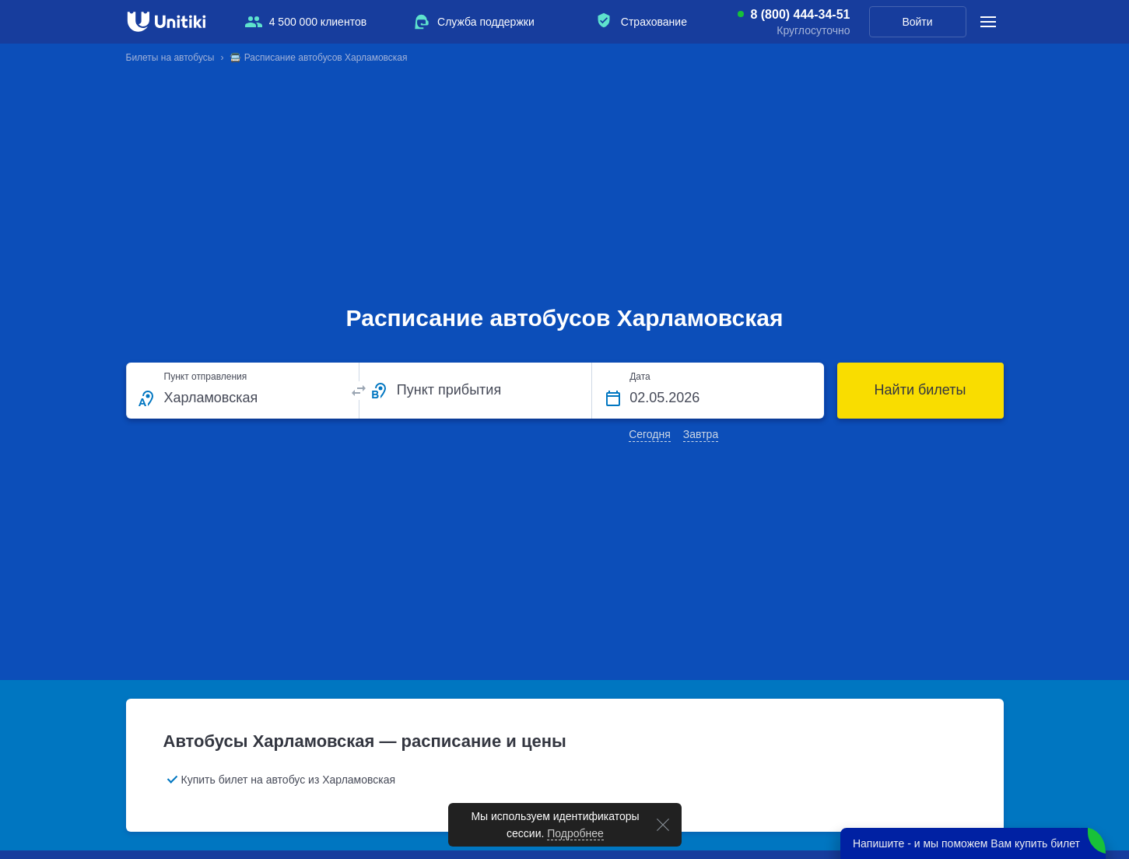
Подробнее (575, 833)
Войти (917, 22)
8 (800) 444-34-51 (800, 15)
